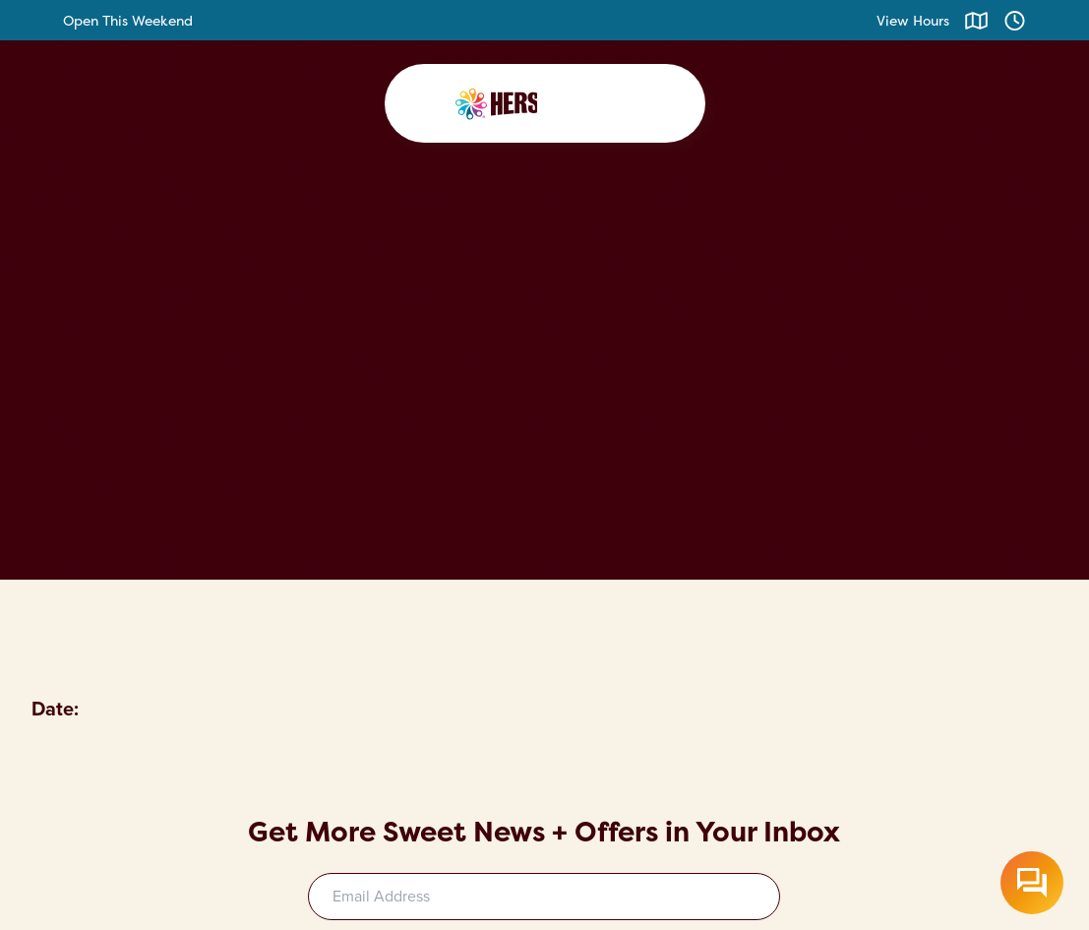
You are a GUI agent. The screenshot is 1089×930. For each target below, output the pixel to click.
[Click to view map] (976, 20)
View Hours (913, 20)
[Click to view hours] (1014, 20)
